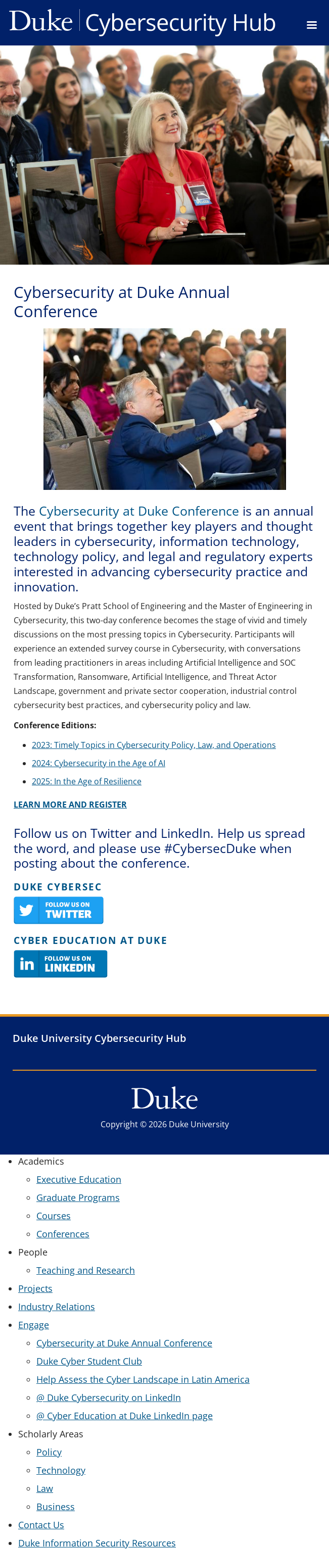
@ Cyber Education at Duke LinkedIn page (124, 1416)
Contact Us (41, 1525)
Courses (53, 1216)
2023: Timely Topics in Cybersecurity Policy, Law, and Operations (154, 745)
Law (44, 1488)
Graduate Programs (78, 1197)
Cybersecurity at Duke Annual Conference (124, 1343)
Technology (60, 1470)
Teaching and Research (85, 1270)
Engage (33, 1325)
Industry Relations (56, 1307)
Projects (35, 1288)
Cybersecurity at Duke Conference (139, 510)
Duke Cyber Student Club (89, 1361)
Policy (49, 1452)
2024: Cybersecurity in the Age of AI (98, 763)
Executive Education (78, 1179)
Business (55, 1507)
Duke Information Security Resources (97, 1543)
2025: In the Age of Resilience (87, 781)
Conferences (62, 1234)
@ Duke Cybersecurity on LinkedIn (108, 1397)
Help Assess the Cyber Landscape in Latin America (143, 1379)
